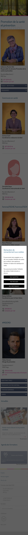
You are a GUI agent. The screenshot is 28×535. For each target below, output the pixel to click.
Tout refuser (14, 281)
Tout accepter (14, 277)
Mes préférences (14, 286)
